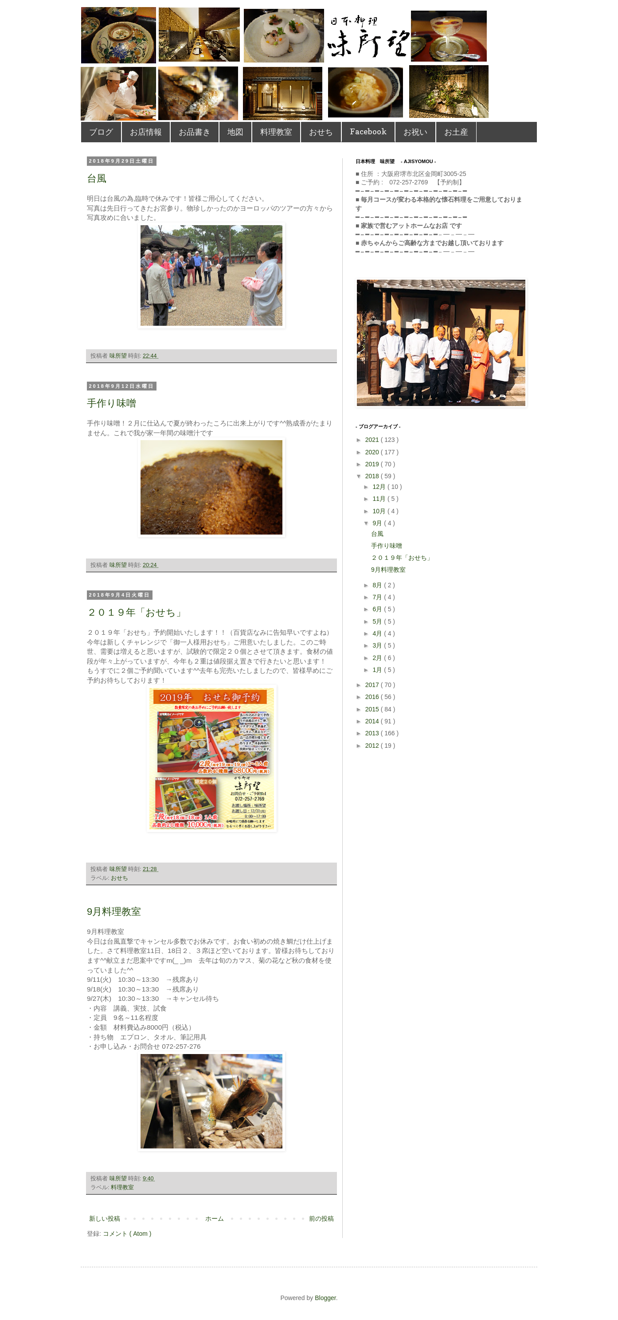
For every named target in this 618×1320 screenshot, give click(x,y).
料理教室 (276, 132)
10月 (379, 511)
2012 (373, 745)
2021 (373, 439)
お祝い (415, 132)
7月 (378, 597)
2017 (373, 684)
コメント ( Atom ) (127, 1233)
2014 (373, 721)
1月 (378, 669)
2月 (378, 657)
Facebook (368, 131)
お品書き (195, 132)
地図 (235, 132)
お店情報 (146, 132)
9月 (378, 523)
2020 (373, 452)
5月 (378, 621)
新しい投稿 (104, 1218)
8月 (378, 585)
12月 (379, 486)
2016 (373, 696)
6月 (378, 609)
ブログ (101, 132)
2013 (373, 733)
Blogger (325, 1297)
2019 (373, 464)
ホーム (214, 1218)
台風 (96, 178)
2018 (373, 476)
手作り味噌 (111, 403)
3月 (378, 645)
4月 (378, 633)
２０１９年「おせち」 (136, 612)
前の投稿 (321, 1218)
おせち (321, 132)
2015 (373, 709)
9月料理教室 (114, 911)
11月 (379, 498)
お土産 (456, 132)
